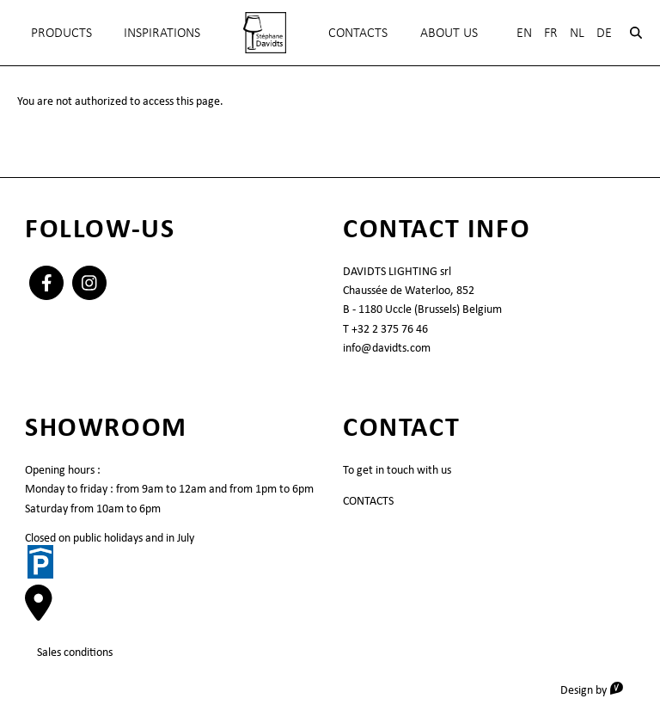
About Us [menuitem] (449, 32)
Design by (597, 689)
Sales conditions (75, 651)
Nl (577, 32)
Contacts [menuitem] (358, 32)
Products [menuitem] (61, 32)
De (604, 32)
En (524, 32)
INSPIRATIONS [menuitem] (162, 32)
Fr (551, 32)
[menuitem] (265, 32)
